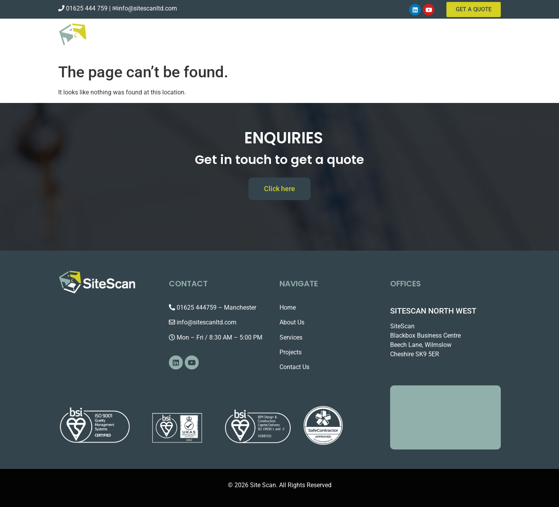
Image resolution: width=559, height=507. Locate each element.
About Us (375, 39)
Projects (291, 352)
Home (340, 39)
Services (417, 39)
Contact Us (463, 39)
